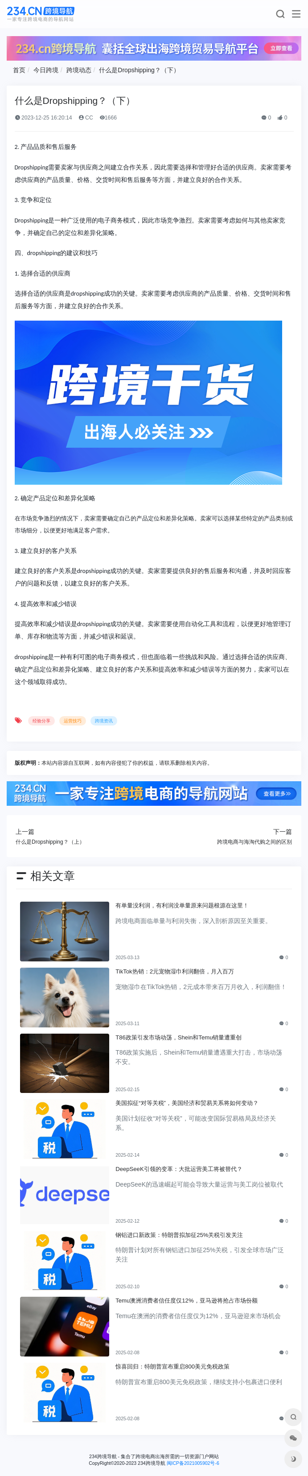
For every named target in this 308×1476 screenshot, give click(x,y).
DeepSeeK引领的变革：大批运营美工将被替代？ (178, 1169)
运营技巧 (73, 720)
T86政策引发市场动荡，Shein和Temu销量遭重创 (178, 1037)
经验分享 (41, 720)
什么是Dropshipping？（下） (139, 70)
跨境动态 (78, 70)
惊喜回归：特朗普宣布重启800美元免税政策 (172, 1366)
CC (85, 118)
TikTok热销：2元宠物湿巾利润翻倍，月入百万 (174, 971)
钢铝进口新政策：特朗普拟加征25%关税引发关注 (179, 1235)
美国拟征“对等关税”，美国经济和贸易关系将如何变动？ (187, 1103)
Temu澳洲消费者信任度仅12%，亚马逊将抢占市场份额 (186, 1300)
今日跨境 (45, 70)
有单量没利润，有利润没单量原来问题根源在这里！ (182, 905)
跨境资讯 (104, 720)
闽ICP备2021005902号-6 (193, 1463)
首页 (19, 70)
